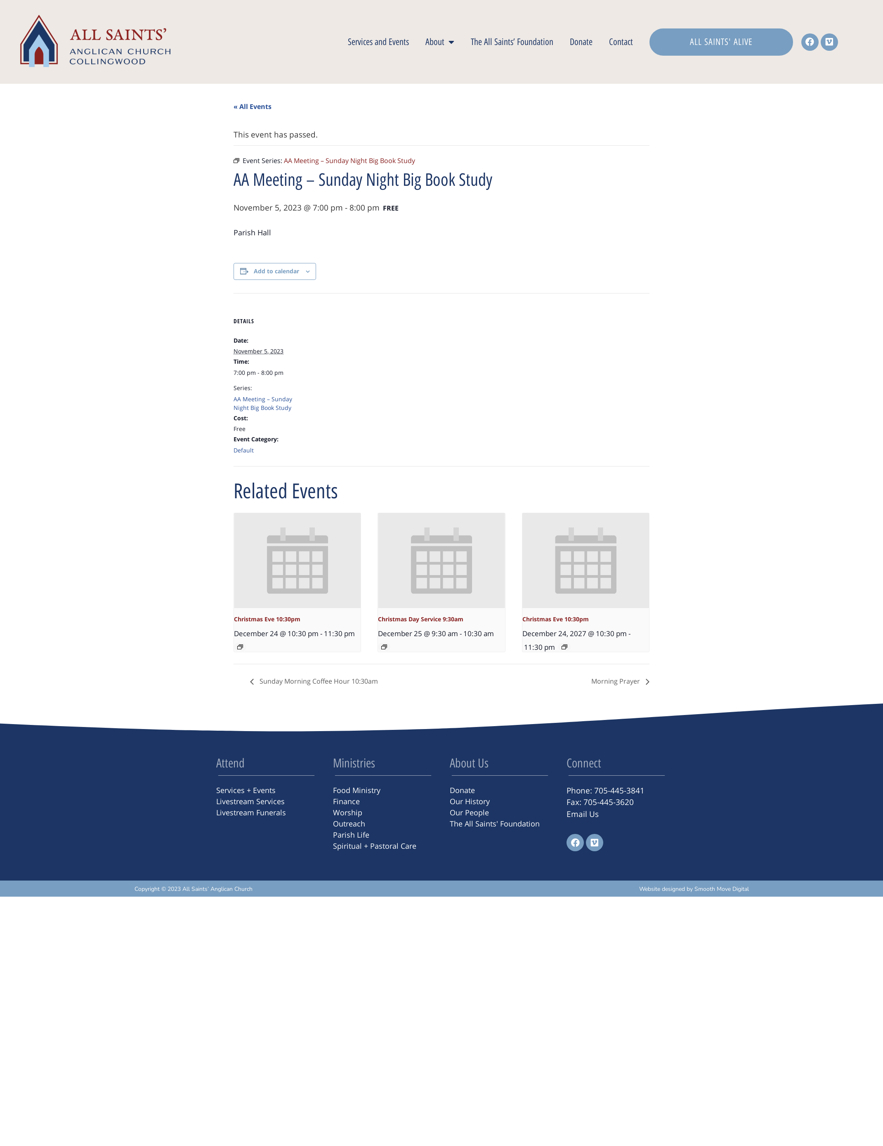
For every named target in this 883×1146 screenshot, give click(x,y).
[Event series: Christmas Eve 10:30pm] (240, 646)
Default (244, 450)
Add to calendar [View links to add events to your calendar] (276, 271)
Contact (621, 41)
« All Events (253, 106)
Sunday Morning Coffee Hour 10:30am (318, 681)
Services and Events (378, 41)
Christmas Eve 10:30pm (267, 619)
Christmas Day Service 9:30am (420, 619)
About (439, 42)
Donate (581, 41)
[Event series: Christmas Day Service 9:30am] (384, 646)
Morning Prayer (616, 681)
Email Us (583, 814)
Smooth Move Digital (721, 889)
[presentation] (297, 560)
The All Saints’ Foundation (512, 41)
